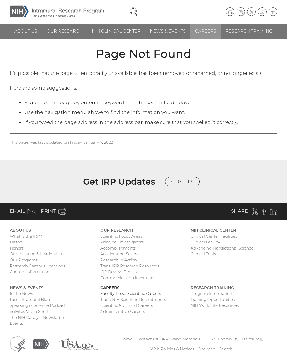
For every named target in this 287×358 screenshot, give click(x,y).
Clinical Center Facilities (214, 236)
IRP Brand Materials (181, 338)
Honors (17, 248)
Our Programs (24, 259)
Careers (205, 31)
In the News (21, 293)
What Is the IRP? (26, 236)
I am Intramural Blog (30, 299)
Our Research (64, 31)
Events (16, 323)
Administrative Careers (122, 311)
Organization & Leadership (36, 253)
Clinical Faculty (205, 242)
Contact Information (29, 271)
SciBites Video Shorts (30, 311)
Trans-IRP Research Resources (129, 265)
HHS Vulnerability (233, 338)
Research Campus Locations (37, 265)
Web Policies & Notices (172, 348)
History (16, 242)
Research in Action (118, 259)
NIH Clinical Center (116, 31)
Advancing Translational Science (222, 248)
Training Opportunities (213, 299)
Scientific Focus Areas (121, 236)
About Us (25, 31)
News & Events (168, 31)
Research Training (249, 31)
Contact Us (147, 338)
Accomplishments (118, 248)
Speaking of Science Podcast (38, 305)
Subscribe (182, 181)
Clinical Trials (203, 253)
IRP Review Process (119, 271)
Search (226, 348)
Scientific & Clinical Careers (126, 305)
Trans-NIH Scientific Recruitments (133, 299)
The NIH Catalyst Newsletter (37, 317)
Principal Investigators (122, 242)
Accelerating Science (120, 253)
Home (126, 338)
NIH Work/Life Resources (215, 305)
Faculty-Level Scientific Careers (130, 293)
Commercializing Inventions (127, 277)
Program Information (211, 293)
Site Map (206, 348)
